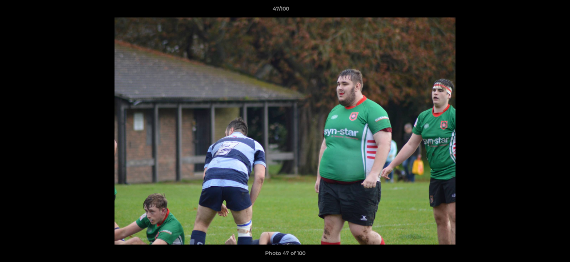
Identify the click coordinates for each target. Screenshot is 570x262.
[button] (539, 10)
